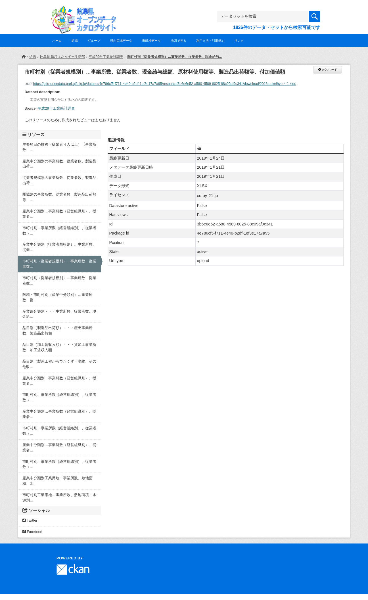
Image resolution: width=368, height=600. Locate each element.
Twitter (29, 520)
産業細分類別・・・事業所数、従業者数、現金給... (59, 314)
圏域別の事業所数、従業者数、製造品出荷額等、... (59, 197)
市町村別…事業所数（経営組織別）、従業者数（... (59, 230)
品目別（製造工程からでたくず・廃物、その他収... (59, 364)
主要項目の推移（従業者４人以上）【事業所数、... (59, 147)
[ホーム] (24, 57)
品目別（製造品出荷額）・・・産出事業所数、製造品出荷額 (57, 330)
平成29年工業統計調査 (106, 57)
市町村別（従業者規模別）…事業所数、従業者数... (59, 264)
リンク (239, 40)
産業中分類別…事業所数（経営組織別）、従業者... (59, 214)
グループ (94, 40)
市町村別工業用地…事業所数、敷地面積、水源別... (59, 497)
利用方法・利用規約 (210, 40)
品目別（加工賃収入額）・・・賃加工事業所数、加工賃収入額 (59, 347)
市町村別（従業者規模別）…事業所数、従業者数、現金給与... (174, 57)
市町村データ (151, 40)
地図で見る (178, 40)
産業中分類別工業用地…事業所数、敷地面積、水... (57, 481)
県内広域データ (121, 40)
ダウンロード (327, 69)
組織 (75, 40)
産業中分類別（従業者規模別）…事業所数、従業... (59, 247)
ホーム (57, 40)
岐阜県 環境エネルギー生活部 (62, 57)
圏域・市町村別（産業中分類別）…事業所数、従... (57, 297)
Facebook (32, 532)
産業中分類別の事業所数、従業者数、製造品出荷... (59, 164)
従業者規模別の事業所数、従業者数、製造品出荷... (59, 180)
